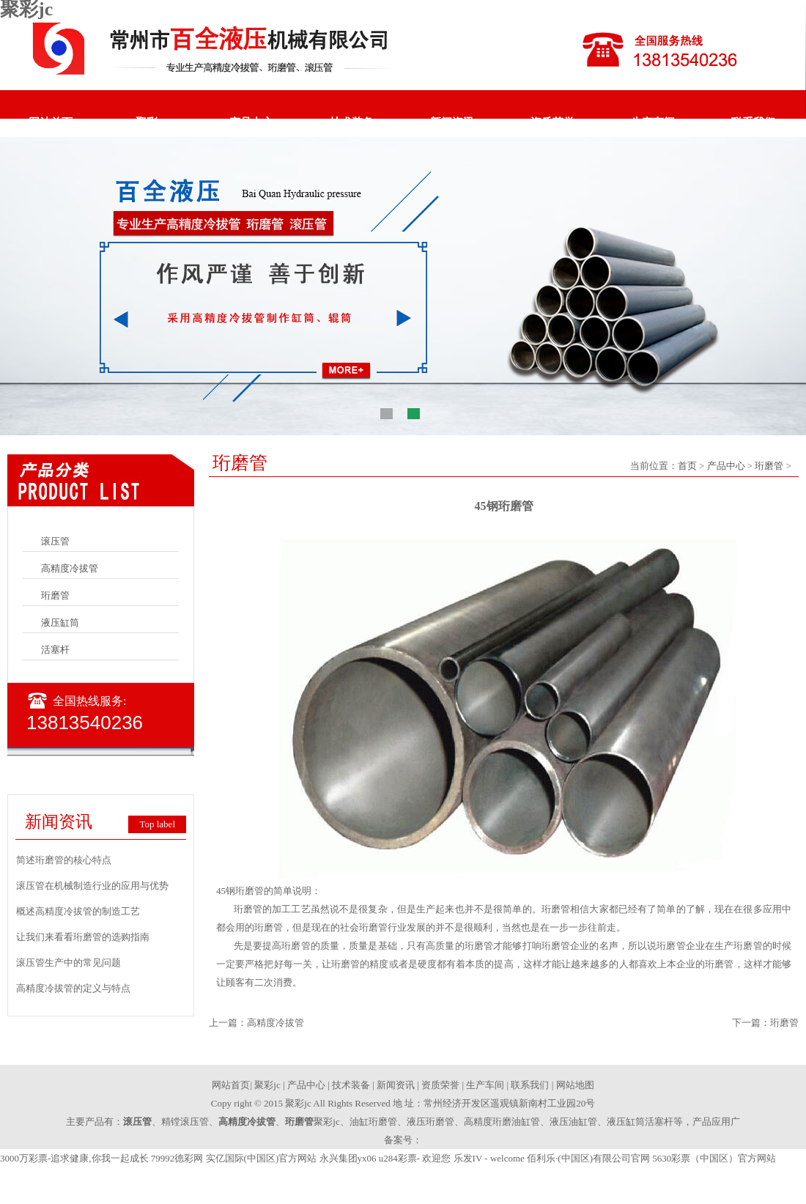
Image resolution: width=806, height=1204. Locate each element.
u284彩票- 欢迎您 (415, 1158)
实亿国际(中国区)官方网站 (261, 1158)
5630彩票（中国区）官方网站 (714, 1158)
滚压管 (55, 541)
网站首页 (51, 122)
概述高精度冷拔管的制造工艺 (78, 911)
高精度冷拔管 (69, 568)
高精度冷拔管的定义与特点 (73, 988)
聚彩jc (151, 122)
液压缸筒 (60, 622)
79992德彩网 (177, 1158)
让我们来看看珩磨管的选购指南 (82, 936)
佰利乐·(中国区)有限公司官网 (588, 1158)
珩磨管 (55, 595)
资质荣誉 (552, 122)
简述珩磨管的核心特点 (63, 859)
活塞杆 (55, 649)
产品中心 (251, 122)
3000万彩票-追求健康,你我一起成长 (74, 1158)
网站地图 (575, 1084)
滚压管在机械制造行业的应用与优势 (92, 885)
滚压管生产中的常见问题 (68, 962)
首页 (687, 465)
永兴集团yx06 (348, 1158)
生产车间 (653, 122)
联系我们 (753, 122)
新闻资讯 (452, 122)
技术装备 (352, 122)
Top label (157, 824)
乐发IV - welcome (489, 1158)
